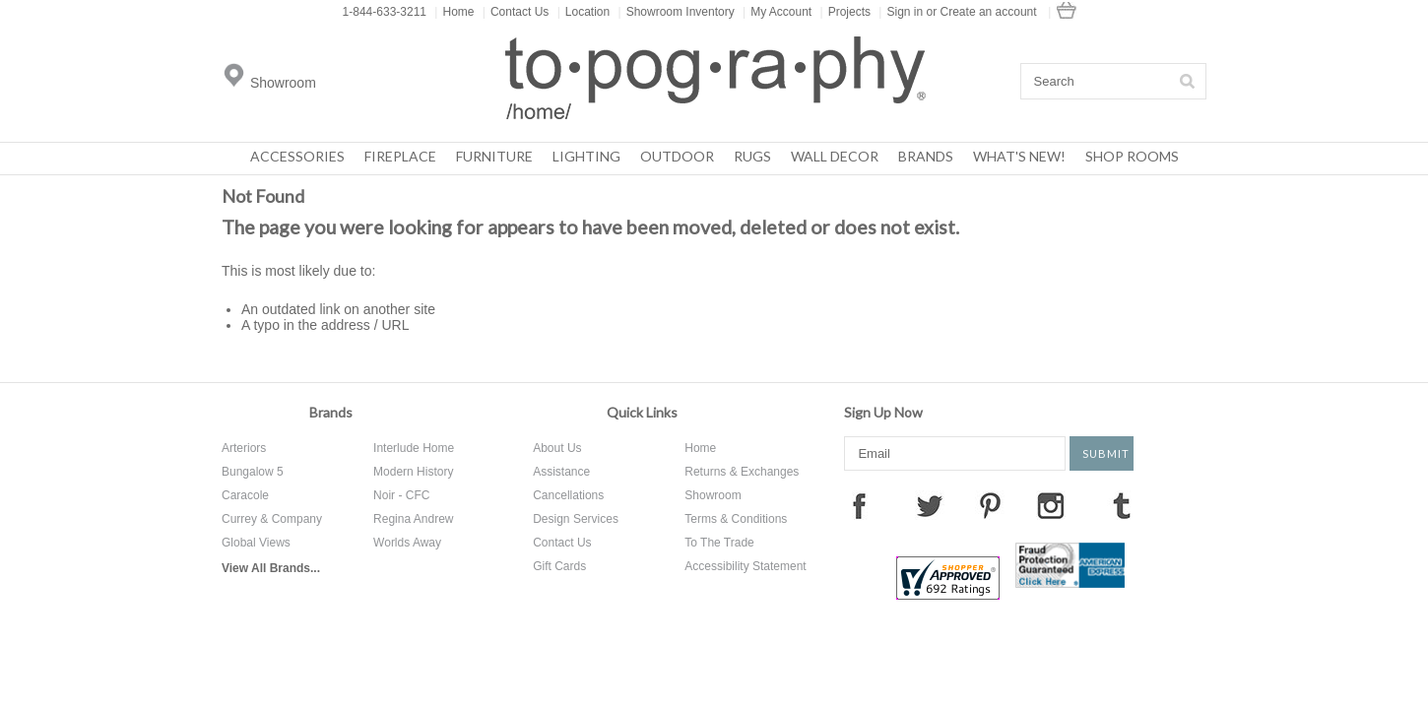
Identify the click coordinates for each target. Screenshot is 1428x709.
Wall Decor (834, 156)
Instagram (1051, 505)
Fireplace (400, 156)
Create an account (989, 12)
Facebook (859, 505)
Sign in (904, 12)
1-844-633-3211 (384, 12)
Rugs (752, 156)
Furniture (494, 156)
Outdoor (677, 156)
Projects (845, 12)
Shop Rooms (1132, 156)
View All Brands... (271, 568)
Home (454, 12)
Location (584, 12)
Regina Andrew (413, 519)
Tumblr (1121, 505)
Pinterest (990, 505)
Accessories (297, 156)
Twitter (929, 505)
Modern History (413, 472)
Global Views (256, 542)
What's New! (1019, 156)
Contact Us (516, 12)
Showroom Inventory (676, 12)
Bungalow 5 (253, 472)
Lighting (586, 156)
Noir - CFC (401, 495)
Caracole (245, 495)
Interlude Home (413, 448)
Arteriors (244, 448)
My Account (777, 12)
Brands (925, 156)
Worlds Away (407, 542)
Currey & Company (272, 519)
